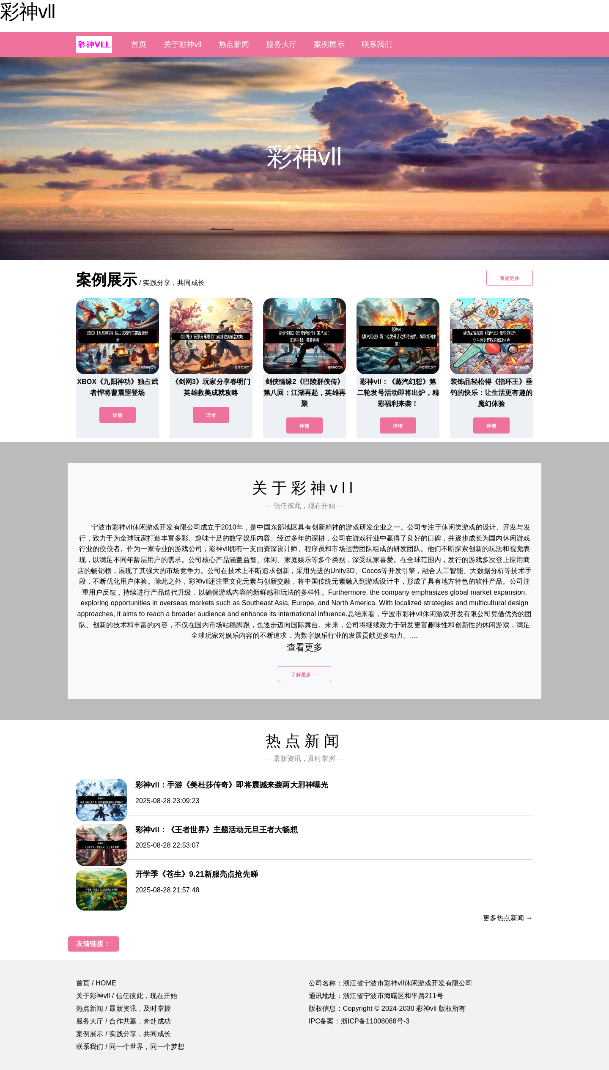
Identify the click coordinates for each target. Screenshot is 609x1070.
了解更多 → (304, 674)
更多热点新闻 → (508, 918)
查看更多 (305, 647)
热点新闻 (234, 44)
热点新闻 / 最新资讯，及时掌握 (123, 1008)
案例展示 (329, 44)
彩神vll (27, 11)
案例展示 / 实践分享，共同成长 (123, 1033)
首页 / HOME (96, 983)
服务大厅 (281, 44)
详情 (117, 415)
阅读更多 (509, 278)
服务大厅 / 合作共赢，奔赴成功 (123, 1021)
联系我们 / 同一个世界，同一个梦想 (130, 1046)
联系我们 (377, 44)
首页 (138, 44)
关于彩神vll (183, 44)
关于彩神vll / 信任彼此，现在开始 (127, 995)
